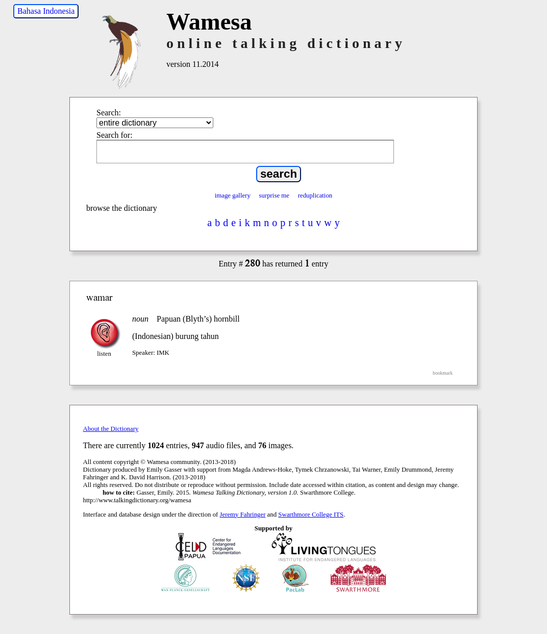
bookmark (443, 373)
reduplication (315, 195)
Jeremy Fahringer (243, 514)
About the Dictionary (111, 428)
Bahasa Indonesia (45, 11)
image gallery (233, 195)
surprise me (274, 195)
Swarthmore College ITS (310, 514)
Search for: (114, 135)
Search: (108, 112)
